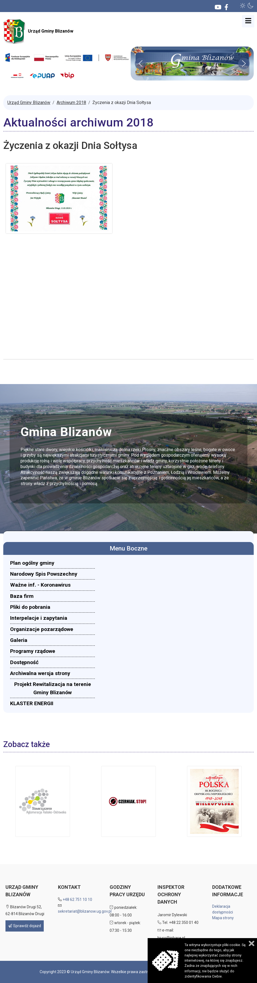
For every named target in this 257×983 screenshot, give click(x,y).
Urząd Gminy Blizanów (38, 31)
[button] (243, 5)
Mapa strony (223, 918)
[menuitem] (52, 563)
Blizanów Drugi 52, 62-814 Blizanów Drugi (24, 910)
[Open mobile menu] (248, 21)
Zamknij (251, 943)
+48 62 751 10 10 (77, 899)
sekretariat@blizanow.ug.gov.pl (85, 911)
